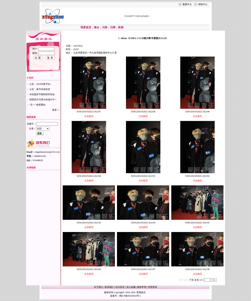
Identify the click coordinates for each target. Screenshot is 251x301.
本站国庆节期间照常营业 (42, 94)
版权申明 (141, 287)
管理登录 (152, 287)
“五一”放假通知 (37, 104)
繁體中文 (187, 4)
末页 (196, 280)
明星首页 (85, 27)
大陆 (104, 27)
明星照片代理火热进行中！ (43, 99)
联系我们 (109, 287)
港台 (96, 27)
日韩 (112, 27)
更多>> (55, 110)
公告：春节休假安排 (39, 89)
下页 (191, 280)
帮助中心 (202, 4)
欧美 (120, 27)
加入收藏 (131, 287)
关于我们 (98, 287)
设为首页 (120, 287)
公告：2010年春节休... (40, 84)
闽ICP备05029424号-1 (130, 296)
